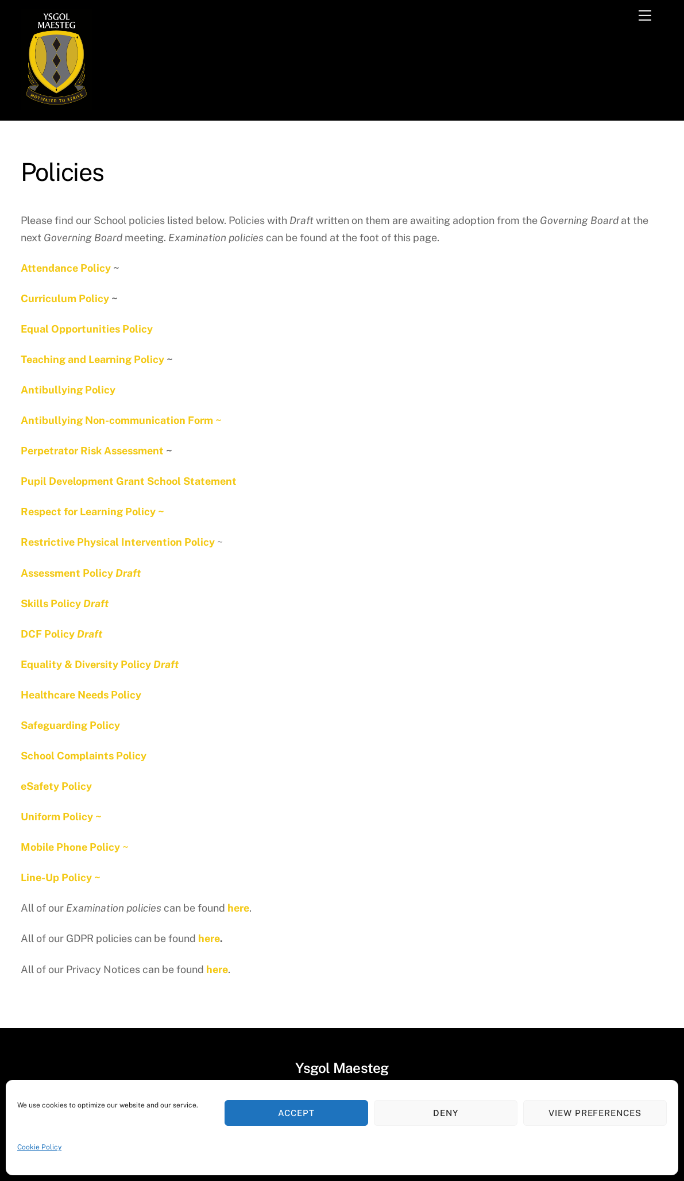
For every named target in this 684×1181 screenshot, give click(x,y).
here (238, 908)
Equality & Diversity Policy (100, 664)
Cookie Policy (39, 1147)
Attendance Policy (66, 268)
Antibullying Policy (68, 390)
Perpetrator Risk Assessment (92, 451)
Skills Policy (65, 603)
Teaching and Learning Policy (92, 359)
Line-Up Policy (56, 877)
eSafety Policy (56, 786)
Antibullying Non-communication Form (117, 420)
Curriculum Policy (65, 298)
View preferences (595, 1113)
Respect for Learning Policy (88, 511)
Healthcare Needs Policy (81, 695)
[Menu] (644, 15)
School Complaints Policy (83, 756)
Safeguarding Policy (70, 725)
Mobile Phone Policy (70, 847)
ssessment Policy (84, 573)
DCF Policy (61, 634)
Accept (296, 1113)
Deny (445, 1113)
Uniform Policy (57, 817)
